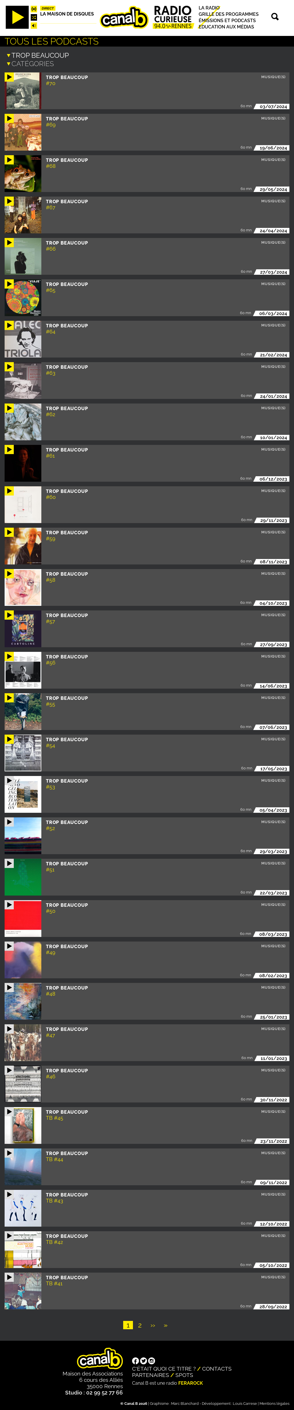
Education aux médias (226, 27)
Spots (184, 1374)
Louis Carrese (245, 1403)
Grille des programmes (229, 14)
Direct (48, 8)
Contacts (217, 1368)
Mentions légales (274, 1403)
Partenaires (150, 1374)
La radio (209, 8)
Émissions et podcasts (227, 20)
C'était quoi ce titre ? (164, 1368)
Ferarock (190, 1382)
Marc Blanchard (185, 1403)
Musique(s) (273, 76)
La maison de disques (67, 14)
